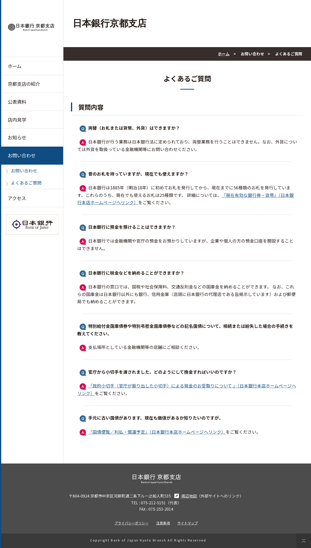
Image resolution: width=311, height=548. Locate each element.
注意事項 (163, 523)
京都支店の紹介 (24, 84)
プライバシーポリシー (131, 523)
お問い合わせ (21, 155)
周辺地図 (185, 496)
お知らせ (17, 137)
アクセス (17, 198)
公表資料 (17, 101)
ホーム (14, 66)
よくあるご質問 (26, 183)
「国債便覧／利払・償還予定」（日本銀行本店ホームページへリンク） (157, 432)
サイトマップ (187, 523)
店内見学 (17, 119)
